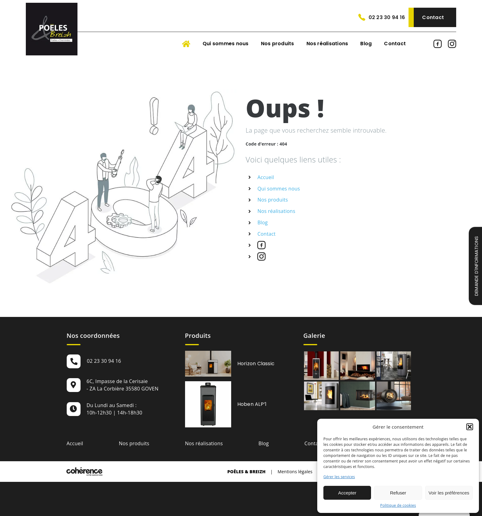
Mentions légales (295, 471)
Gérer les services (339, 476)
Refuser (398, 492)
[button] (470, 427)
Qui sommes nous (278, 188)
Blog (262, 222)
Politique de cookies (398, 505)
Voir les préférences (449, 492)
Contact (433, 17)
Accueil (265, 177)
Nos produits (272, 199)
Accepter (347, 492)
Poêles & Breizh (246, 471)
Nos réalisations (276, 211)
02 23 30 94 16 (387, 17)
